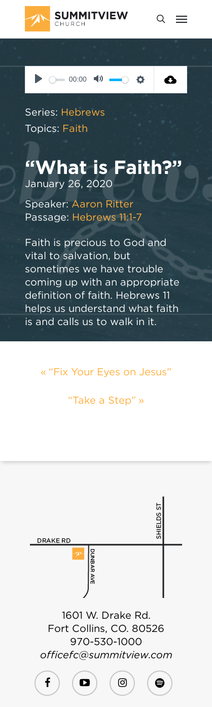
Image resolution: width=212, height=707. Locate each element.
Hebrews (83, 112)
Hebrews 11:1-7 (107, 217)
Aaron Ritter (102, 204)
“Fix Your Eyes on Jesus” (110, 372)
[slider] (57, 80)
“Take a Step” (102, 400)
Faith (75, 128)
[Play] (38, 80)
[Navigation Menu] (181, 19)
